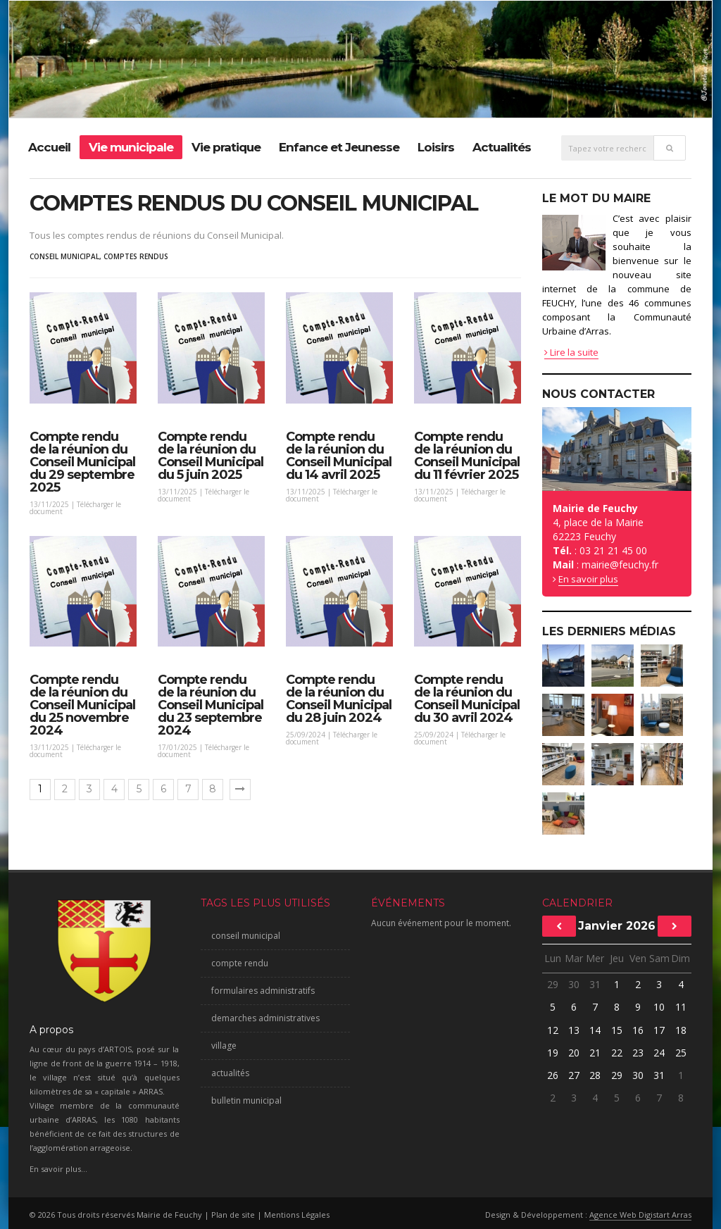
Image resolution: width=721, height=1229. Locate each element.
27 (573, 1075)
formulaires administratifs (263, 991)
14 (595, 1030)
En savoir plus (588, 579)
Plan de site (233, 1214)
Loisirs (436, 147)
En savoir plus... (58, 1169)
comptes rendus (136, 256)
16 (638, 1030)
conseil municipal (64, 256)
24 (659, 1052)
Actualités (501, 147)
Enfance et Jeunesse (339, 147)
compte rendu (239, 963)
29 (552, 984)
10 (659, 1006)
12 (552, 1030)
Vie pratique (226, 147)
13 (573, 1030)
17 (659, 1030)
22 (616, 1052)
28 (595, 1075)
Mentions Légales (297, 1214)
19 (552, 1052)
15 (616, 1030)
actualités (230, 1073)
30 (573, 984)
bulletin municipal (246, 1100)
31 (595, 984)
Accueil (49, 147)
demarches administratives (265, 1018)
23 (638, 1052)
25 (680, 1052)
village (224, 1046)
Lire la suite (571, 352)
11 (680, 1006)
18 (680, 1030)
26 (552, 1075)
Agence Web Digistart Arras (640, 1214)
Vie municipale (131, 147)
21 (595, 1052)
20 (573, 1052)
